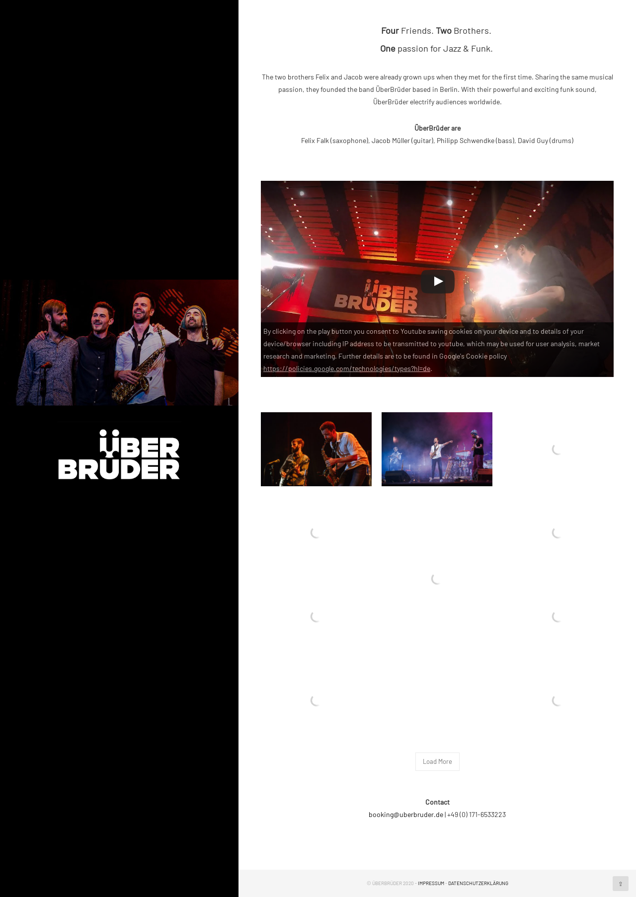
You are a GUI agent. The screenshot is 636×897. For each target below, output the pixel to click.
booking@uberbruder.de (406, 814)
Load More (437, 761)
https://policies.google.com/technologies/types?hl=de (346, 368)
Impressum (431, 883)
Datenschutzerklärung (478, 883)
